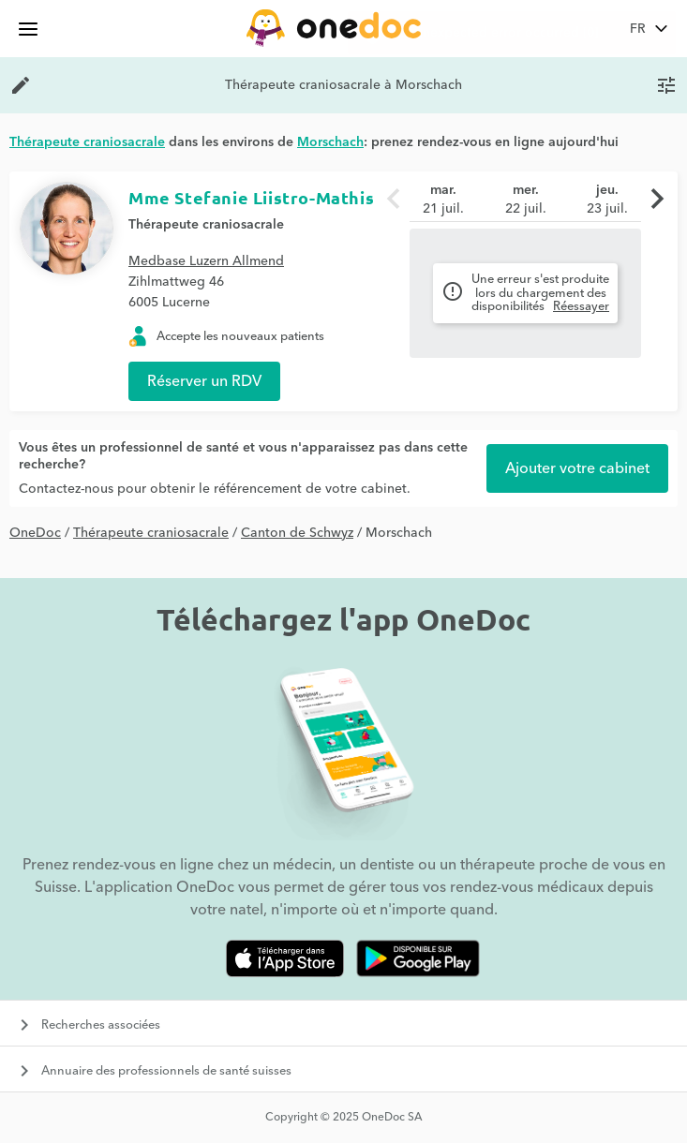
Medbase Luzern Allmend (206, 261)
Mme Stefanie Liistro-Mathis (251, 197)
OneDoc (35, 533)
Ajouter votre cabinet (577, 468)
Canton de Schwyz (297, 533)
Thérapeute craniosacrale (206, 225)
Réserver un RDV (204, 381)
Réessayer (581, 306)
